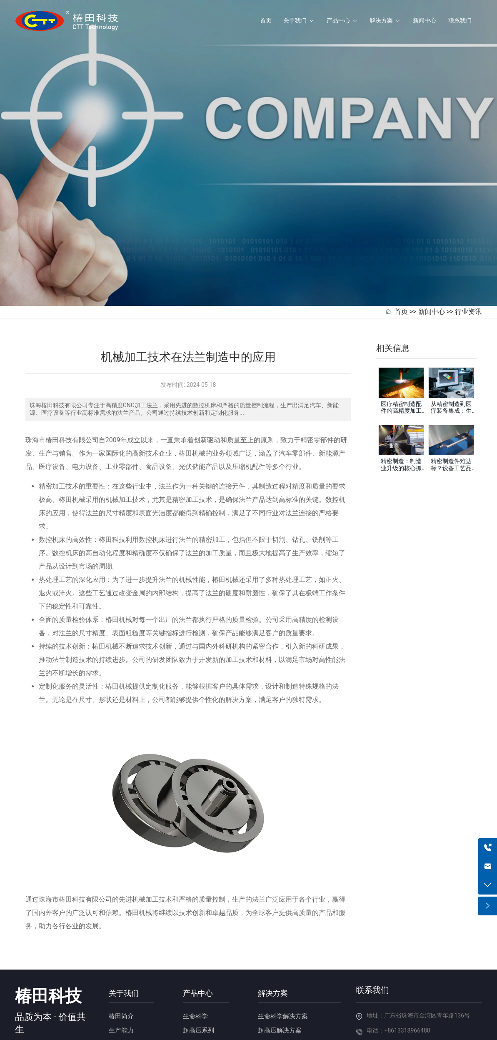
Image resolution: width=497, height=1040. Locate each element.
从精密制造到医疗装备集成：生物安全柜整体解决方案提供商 (451, 369)
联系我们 (372, 945)
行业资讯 (468, 267)
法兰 (165, 535)
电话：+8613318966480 (398, 985)
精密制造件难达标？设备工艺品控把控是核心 (451, 423)
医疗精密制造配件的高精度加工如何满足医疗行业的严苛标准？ (401, 369)
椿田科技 (48, 951)
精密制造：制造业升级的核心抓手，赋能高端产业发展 (401, 427)
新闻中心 (431, 267)
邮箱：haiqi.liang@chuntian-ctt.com (413, 1000)
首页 (401, 267)
